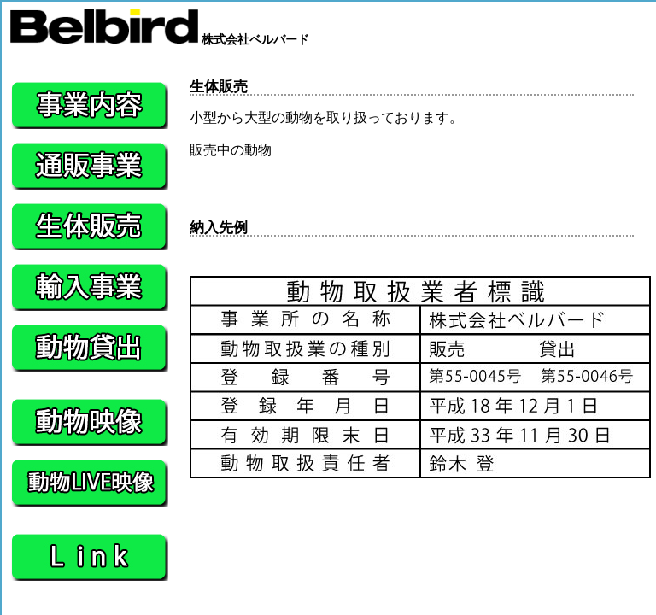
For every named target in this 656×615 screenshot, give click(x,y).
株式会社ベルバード (159, 39)
